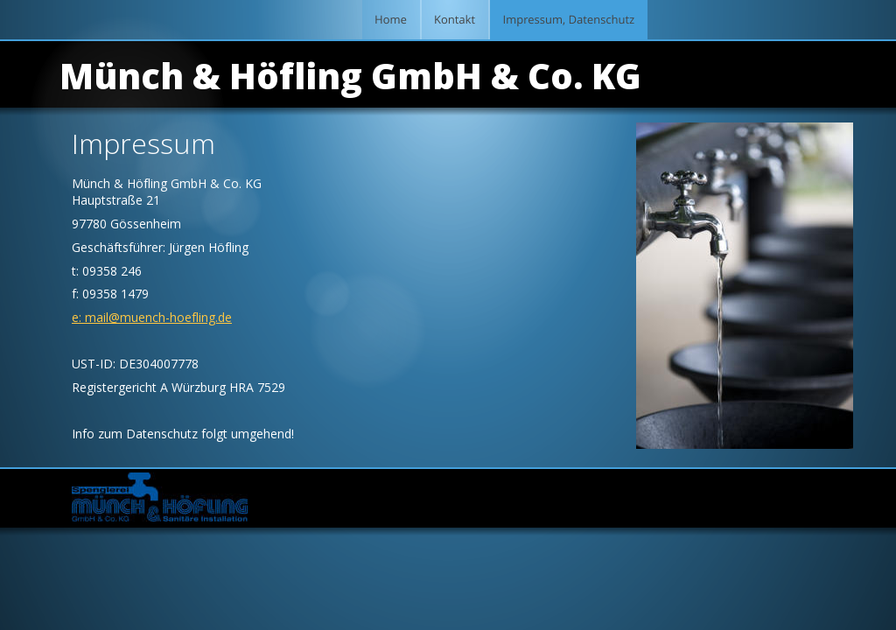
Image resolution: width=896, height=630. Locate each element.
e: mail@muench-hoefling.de (152, 317)
